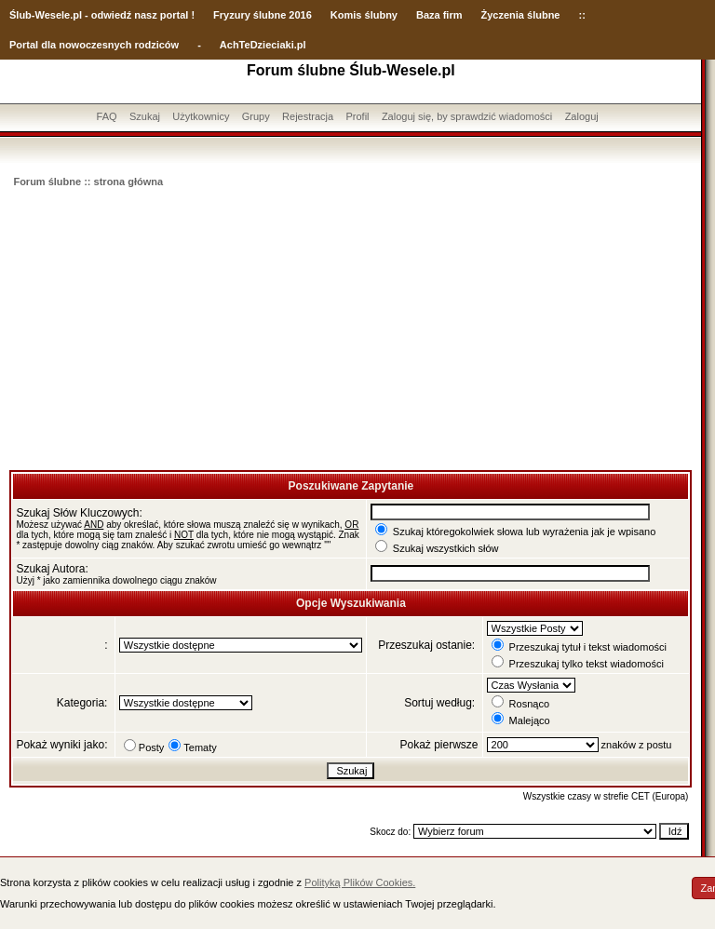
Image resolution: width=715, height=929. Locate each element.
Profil (357, 116)
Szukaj (144, 116)
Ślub (20, 14)
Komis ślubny (364, 14)
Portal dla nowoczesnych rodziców (94, 44)
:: (581, 14)
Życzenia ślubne (520, 14)
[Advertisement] (350, 330)
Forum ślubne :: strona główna (88, 181)
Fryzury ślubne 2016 (262, 14)
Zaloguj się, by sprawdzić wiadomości (467, 116)
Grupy (256, 116)
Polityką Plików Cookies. (359, 882)
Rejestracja (307, 116)
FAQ (107, 116)
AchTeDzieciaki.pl (263, 44)
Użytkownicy (200, 116)
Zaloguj (582, 116)
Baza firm (439, 14)
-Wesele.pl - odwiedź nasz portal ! (113, 14)
